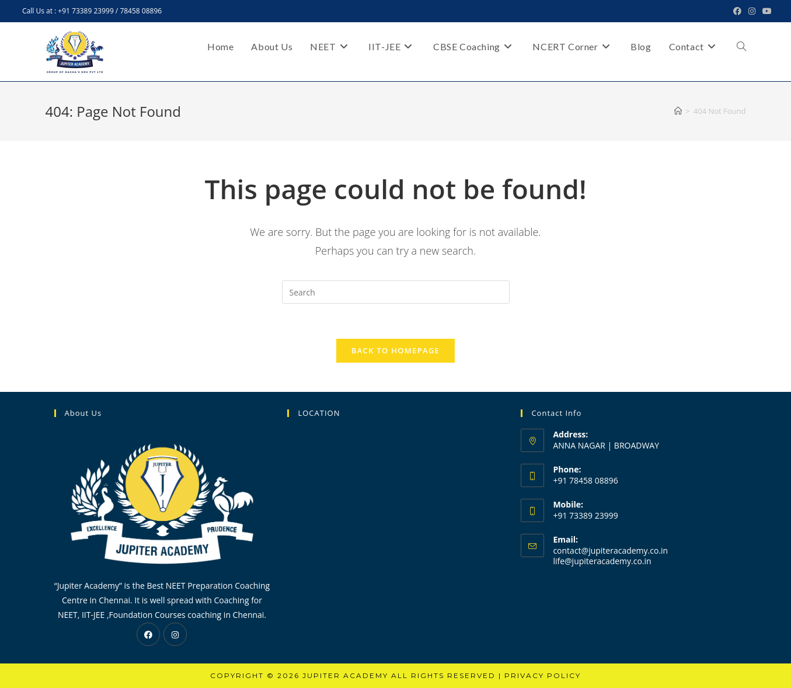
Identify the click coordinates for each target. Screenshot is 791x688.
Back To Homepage (395, 350)
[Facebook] (148, 634)
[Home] (678, 111)
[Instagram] (175, 634)
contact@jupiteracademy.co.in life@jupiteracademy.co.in (610, 556)
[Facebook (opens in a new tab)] (737, 11)
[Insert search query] (396, 292)
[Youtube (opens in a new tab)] (765, 11)
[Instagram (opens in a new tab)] (752, 11)
